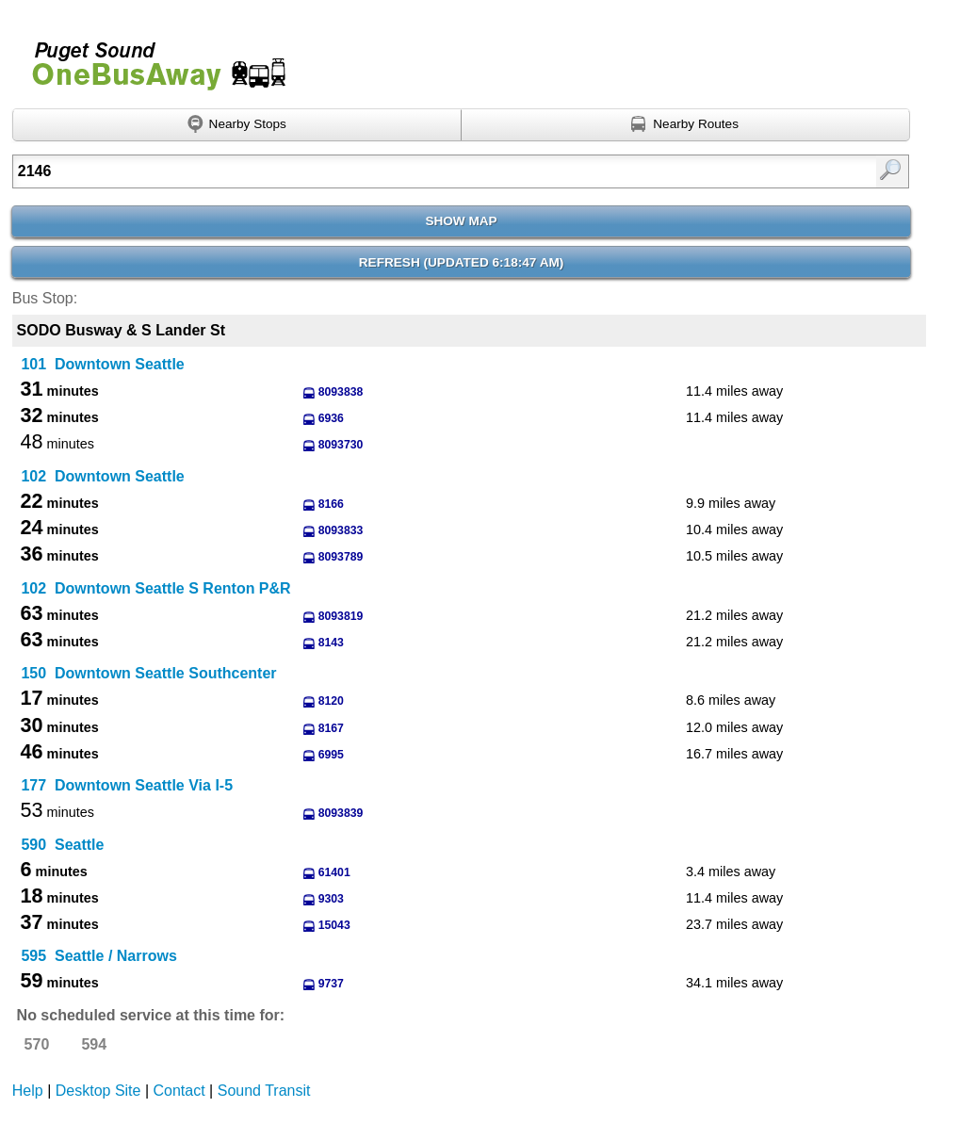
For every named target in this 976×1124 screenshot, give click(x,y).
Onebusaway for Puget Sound (150, 58)
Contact (179, 1091)
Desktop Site (98, 1091)
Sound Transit (264, 1091)
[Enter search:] (396, 171)
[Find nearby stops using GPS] (237, 125)
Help (27, 1091)
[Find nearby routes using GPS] (686, 125)
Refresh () (461, 262)
